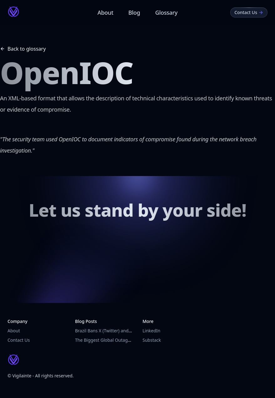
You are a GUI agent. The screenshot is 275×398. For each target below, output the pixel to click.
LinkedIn (151, 331)
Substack (152, 340)
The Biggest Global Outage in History (113, 340)
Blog (134, 12)
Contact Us (19, 340)
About (105, 12)
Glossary (166, 12)
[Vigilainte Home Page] (13, 12)
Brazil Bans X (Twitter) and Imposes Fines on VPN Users (131, 331)
